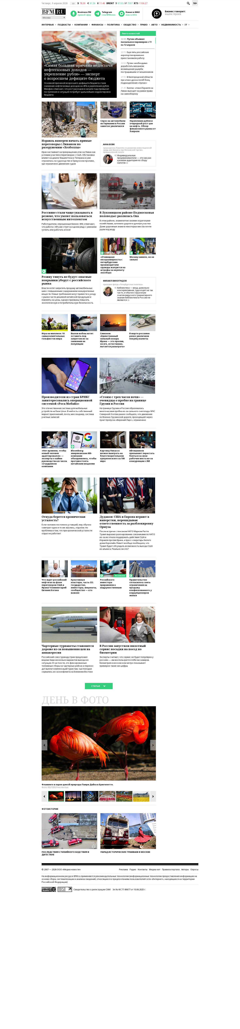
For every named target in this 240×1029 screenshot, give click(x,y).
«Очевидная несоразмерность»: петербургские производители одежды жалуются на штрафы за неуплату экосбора (112, 269)
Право (144, 24)
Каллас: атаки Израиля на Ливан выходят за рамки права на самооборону (137, 90)
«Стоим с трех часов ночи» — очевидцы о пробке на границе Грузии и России (125, 406)
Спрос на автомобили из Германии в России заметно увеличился (112, 124)
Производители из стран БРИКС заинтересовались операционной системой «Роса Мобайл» (69, 406)
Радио (133, 879)
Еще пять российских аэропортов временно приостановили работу (135, 55)
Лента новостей (131, 33)
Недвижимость (171, 24)
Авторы (185, 879)
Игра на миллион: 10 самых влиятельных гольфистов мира (53, 341)
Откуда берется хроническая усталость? (65, 526)
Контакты (142, 879)
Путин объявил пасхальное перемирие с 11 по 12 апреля (136, 41)
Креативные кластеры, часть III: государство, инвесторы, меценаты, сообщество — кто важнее (84, 595)
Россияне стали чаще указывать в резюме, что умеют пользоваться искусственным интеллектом (69, 216)
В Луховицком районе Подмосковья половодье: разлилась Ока (120, 216)
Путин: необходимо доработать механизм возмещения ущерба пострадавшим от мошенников (137, 67)
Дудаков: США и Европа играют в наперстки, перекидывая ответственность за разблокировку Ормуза (126, 529)
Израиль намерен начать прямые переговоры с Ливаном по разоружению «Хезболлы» (69, 144)
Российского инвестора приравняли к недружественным (111, 592)
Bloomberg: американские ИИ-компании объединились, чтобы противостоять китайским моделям (83, 464)
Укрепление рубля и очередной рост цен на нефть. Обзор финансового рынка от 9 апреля (143, 126)
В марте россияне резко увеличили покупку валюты (139, 341)
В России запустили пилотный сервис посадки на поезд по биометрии (124, 658)
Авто (154, 24)
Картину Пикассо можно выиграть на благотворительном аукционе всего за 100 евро (112, 463)
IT (186, 24)
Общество (129, 24)
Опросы (194, 879)
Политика (113, 24)
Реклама (123, 879)
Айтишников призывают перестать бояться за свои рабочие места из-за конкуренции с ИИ (141, 463)
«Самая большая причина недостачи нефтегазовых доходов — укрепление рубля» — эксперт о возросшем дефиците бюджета (77, 69)
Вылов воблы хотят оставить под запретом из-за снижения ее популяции (82, 344)
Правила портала (171, 879)
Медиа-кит (154, 879)
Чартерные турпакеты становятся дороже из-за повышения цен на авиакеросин (69, 658)
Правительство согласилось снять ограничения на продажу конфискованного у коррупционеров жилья (140, 596)
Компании (81, 24)
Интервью (48, 24)
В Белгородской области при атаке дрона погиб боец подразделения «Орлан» (137, 79)
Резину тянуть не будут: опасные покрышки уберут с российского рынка (68, 284)
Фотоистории (50, 819)
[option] (99, 753)
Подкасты (64, 24)
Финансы (97, 24)
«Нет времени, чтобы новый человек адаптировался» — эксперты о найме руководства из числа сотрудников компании (54, 465)
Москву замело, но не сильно (142, 262)
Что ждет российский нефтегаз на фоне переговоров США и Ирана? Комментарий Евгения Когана (54, 593)
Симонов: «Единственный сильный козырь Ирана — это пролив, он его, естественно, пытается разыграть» (112, 345)
